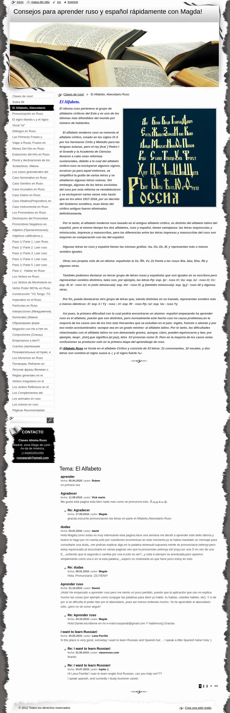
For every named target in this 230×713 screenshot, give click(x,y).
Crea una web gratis (198, 708)
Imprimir (73, 2)
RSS (59, 2)
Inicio (20, 2)
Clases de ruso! (73, 94)
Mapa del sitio (40, 2)
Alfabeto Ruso (73, 348)
